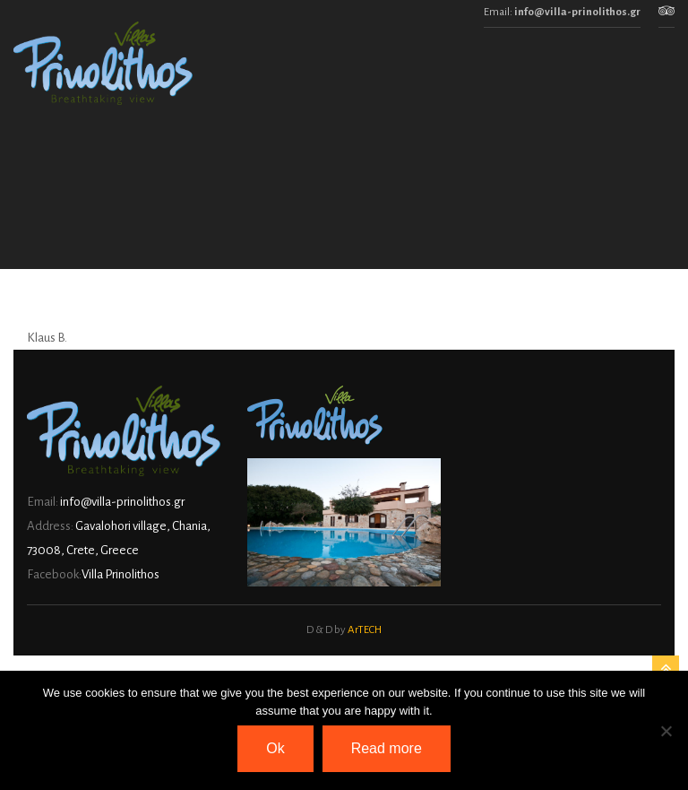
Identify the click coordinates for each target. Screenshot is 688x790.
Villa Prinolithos (120, 574)
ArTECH (365, 630)
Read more (386, 748)
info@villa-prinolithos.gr (577, 42)
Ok (275, 748)
